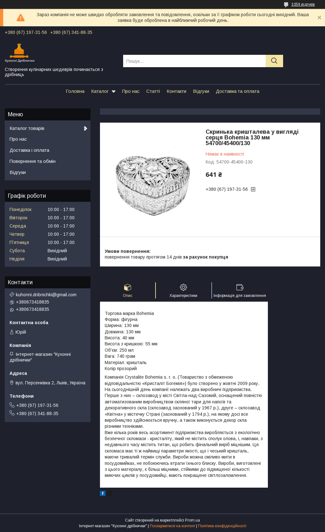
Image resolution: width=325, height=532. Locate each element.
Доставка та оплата (237, 91)
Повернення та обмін (33, 161)
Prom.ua (192, 520)
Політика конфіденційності (222, 526)
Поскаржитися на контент (172, 526)
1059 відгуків (303, 4)
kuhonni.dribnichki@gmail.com (46, 294)
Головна (75, 91)
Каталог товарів (27, 128)
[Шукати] (274, 61)
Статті (153, 91)
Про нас (131, 91)
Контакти (176, 91)
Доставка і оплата (29, 150)
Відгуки (201, 91)
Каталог (100, 91)
